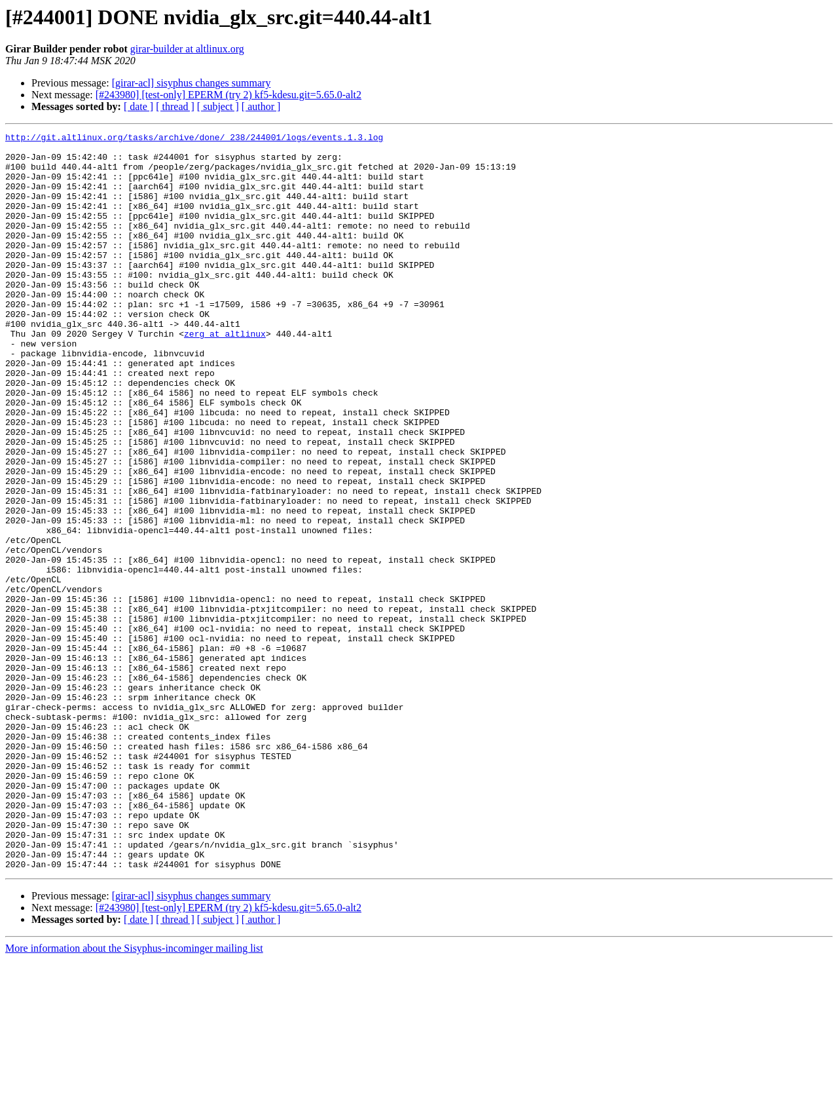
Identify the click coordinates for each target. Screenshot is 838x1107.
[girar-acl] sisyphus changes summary (191, 82)
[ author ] (261, 106)
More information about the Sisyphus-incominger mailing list (134, 1095)
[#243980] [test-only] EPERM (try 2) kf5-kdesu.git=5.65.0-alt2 (228, 94)
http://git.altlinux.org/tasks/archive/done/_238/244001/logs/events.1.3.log (194, 139)
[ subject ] (218, 106)
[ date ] (138, 106)
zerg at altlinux (225, 375)
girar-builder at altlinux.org (187, 48)
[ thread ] (175, 106)
